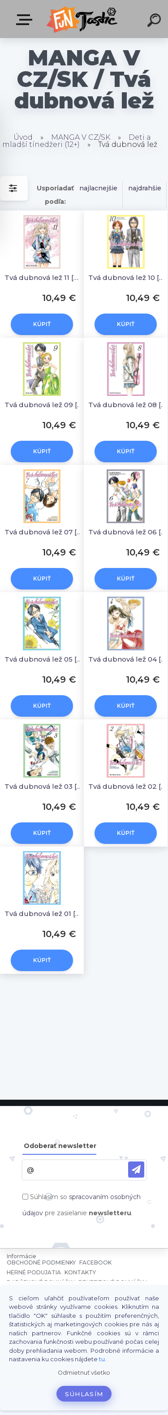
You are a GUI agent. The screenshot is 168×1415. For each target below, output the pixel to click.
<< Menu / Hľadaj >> (26, 19)
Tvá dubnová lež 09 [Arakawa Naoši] (43, 404)
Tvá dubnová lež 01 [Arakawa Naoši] (43, 913)
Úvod (23, 137)
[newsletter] (136, 1169)
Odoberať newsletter (60, 1146)
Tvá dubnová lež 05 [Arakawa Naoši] (43, 659)
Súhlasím (84, 1394)
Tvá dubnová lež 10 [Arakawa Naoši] (127, 277)
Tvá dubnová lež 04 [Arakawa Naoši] (127, 659)
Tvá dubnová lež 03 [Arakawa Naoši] (43, 786)
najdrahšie (144, 188)
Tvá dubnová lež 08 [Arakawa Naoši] (127, 404)
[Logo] (83, 19)
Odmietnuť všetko (84, 1372)
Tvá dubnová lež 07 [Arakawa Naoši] (43, 532)
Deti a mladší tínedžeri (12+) (76, 141)
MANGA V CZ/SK (80, 137)
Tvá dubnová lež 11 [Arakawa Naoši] (43, 277)
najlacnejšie (98, 188)
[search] (155, 21)
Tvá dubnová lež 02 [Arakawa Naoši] (127, 786)
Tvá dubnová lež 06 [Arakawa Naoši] (127, 532)
